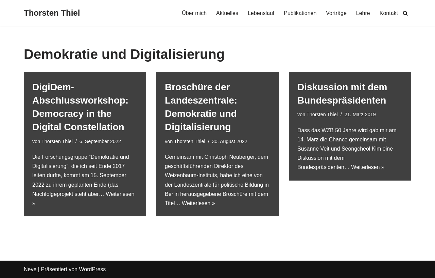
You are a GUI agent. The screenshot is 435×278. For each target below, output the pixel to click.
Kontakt (389, 13)
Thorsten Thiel (57, 141)
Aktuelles (227, 13)
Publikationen (300, 13)
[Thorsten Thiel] (52, 13)
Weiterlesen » (198, 203)
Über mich (194, 13)
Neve (30, 269)
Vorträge (336, 13)
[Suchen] (405, 13)
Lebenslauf (261, 13)
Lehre (363, 13)
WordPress (92, 269)
